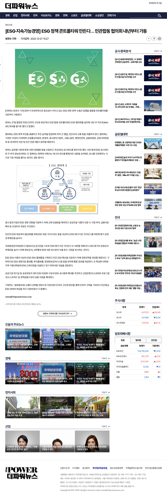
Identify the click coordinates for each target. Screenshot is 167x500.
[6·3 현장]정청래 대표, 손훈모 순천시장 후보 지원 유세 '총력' (127, 227)
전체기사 (111, 15)
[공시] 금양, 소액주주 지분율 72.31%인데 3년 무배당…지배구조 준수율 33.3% (128, 105)
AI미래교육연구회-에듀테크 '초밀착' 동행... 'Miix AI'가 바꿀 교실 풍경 (128, 174)
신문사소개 (64, 468)
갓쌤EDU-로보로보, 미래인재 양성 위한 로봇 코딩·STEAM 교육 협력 (128, 203)
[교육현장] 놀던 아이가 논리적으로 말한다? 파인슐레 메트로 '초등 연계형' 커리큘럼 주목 (128, 159)
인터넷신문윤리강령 (153, 468)
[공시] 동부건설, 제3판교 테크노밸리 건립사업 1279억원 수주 (128, 90)
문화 (57, 15)
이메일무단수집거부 (134, 468)
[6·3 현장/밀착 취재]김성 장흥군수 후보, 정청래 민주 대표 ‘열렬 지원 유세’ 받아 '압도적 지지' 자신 (128, 287)
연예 (65, 15)
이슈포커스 (46, 15)
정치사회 (25, 15)
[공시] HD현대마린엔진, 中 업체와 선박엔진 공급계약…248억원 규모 (128, 60)
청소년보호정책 (116, 468)
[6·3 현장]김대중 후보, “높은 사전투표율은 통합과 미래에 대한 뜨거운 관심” (128, 242)
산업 (15, 15)
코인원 (154, 340)
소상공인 (99, 15)
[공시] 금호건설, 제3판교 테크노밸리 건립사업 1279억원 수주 (128, 75)
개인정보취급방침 (99, 468)
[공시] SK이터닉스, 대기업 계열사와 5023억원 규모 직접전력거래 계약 (128, 120)
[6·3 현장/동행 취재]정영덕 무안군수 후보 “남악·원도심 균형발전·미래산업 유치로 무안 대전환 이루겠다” (128, 257)
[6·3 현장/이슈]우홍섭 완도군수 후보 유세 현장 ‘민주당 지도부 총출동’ (128, 272)
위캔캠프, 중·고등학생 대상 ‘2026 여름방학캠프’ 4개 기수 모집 (128, 143)
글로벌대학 (86, 15)
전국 (35, 15)
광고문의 (86, 468)
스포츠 (74, 15)
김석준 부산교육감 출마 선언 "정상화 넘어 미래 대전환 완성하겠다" (128, 188)
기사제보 (76, 468)
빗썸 (122, 340)
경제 (7, 15)
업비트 (138, 340)
